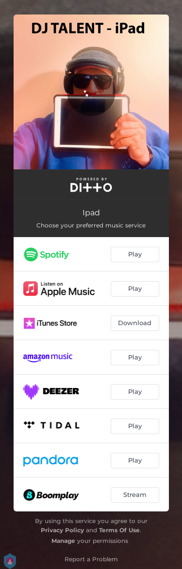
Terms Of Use (119, 530)
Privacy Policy (62, 530)
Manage (63, 540)
